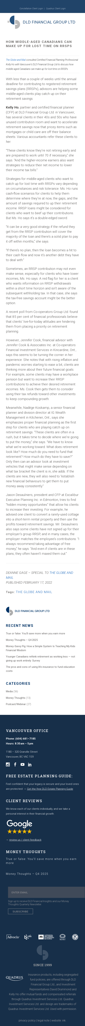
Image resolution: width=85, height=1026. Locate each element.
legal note (44, 1020)
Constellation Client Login (31, 8)
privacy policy (27, 1020)
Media (9, 691)
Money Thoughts (15, 697)
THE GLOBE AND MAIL (34, 592)
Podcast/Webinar (16, 704)
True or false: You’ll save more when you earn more (35, 633)
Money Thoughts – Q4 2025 (22, 640)
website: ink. (58, 1020)
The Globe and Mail (16, 59)
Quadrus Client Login (56, 8)
